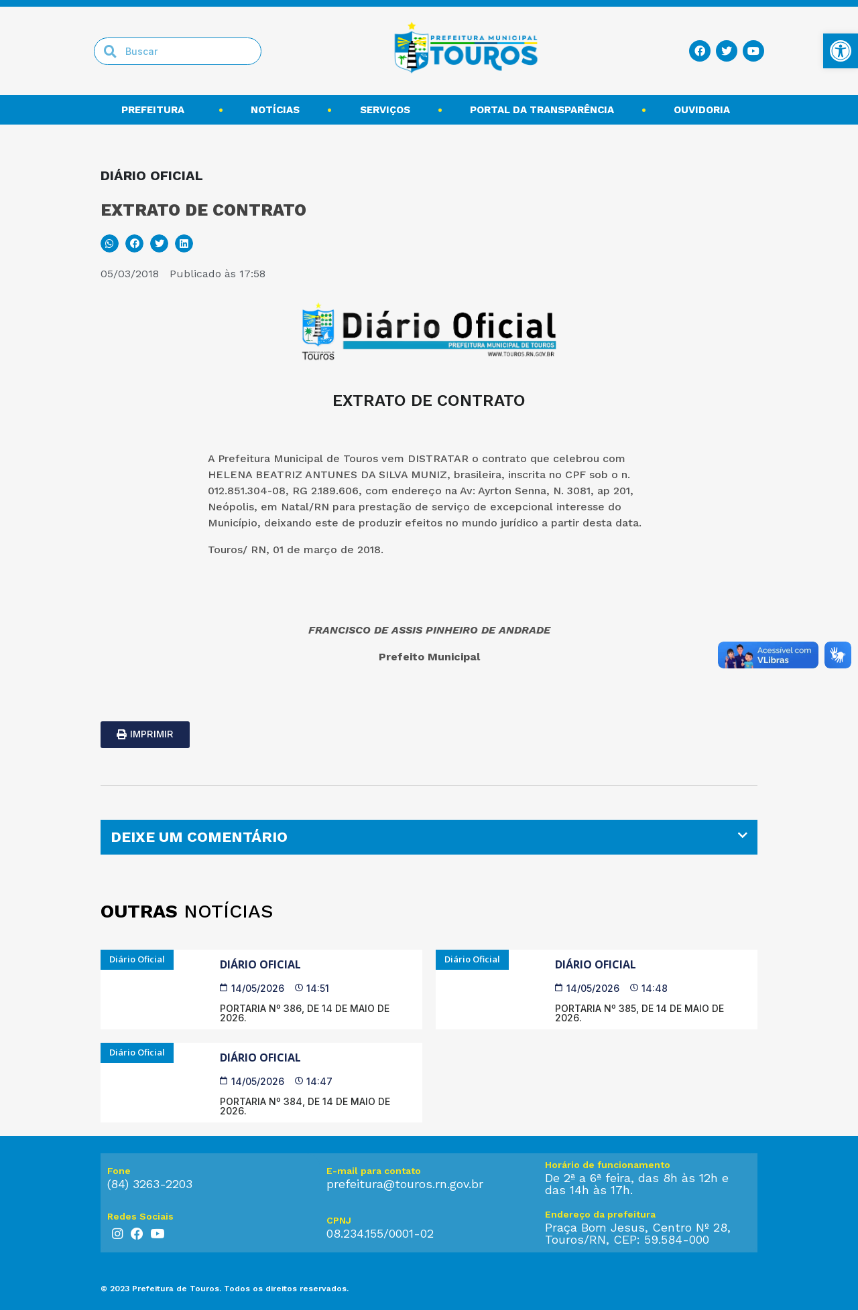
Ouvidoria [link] (705, 110)
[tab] (429, 837)
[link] (840, 50)
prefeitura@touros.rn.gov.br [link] (404, 1184)
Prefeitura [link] (156, 110)
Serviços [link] (385, 110)
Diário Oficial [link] (260, 964)
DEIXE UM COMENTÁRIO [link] (199, 836)
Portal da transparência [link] (542, 110)
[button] (110, 243)
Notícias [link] (275, 110)
